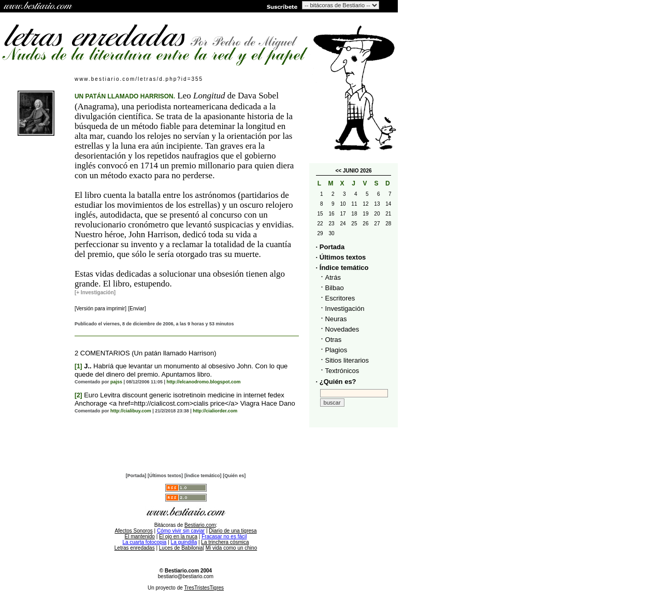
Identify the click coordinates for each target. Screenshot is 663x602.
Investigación (345, 308)
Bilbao (334, 288)
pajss (116, 381)
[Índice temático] (203, 475)
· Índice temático (342, 267)
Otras (333, 339)
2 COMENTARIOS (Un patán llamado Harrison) (146, 353)
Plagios (336, 350)
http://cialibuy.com (130, 410)
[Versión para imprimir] (100, 308)
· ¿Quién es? (336, 381)
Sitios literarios (347, 360)
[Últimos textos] (165, 475)
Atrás (333, 277)
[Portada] (136, 475)
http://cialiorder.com (215, 410)
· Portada (330, 247)
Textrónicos (342, 371)
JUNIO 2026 (357, 171)
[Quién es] (234, 475)
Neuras (336, 319)
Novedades (342, 329)
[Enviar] (137, 308)
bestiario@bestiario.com (185, 576)
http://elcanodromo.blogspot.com (204, 381)
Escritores (340, 298)
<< (338, 171)
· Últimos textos (341, 257)
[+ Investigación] (95, 292)
